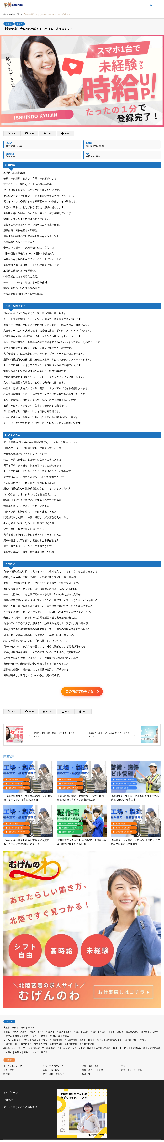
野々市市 (34, 1045)
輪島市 (24, 1045)
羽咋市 (100, 1040)
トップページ (10, 1093)
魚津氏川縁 (55, 1036)
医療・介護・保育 (90, 1066)
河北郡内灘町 (56, 1040)
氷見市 (9, 1036)
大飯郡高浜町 (154, 1049)
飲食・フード (88, 1075)
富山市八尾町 (132, 1032)
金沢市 (44, 1045)
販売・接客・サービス (131, 1071)
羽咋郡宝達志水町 (114, 1040)
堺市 (23, 1028)
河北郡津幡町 (71, 1040)
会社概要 (8, 1100)
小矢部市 (154, 1032)
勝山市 (90, 1049)
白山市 (91, 1040)
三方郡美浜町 (48, 1049)
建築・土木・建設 (51, 1071)
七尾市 (26, 1040)
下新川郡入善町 (19, 1032)
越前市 (36, 1053)
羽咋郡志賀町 (131, 1040)
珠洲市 (83, 1040)
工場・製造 (8, 1071)
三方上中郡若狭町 (31, 1049)
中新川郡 (50, 1032)
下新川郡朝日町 (36, 1032)
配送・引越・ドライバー (54, 1075)
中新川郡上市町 (64, 1032)
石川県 (6, 1040)
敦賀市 (18, 1053)
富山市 (120, 1032)
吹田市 (15, 1028)
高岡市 (36, 1036)
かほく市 (16, 1040)
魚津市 (44, 1036)
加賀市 (35, 1040)
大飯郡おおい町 (138, 1049)
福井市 (27, 1053)
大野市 (125, 1049)
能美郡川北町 (12, 1045)
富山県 (9, 23)
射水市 (20, 23)
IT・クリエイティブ (12, 1066)
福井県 (6, 1049)
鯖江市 (44, 1053)
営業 (123, 1066)
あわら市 (16, 1049)
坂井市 (116, 1049)
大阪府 (6, 1028)
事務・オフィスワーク (53, 1066)
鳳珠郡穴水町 (56, 1045)
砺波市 (27, 1036)
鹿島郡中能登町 (87, 1045)
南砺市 (111, 1032)
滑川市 (18, 1036)
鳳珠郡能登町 (71, 1045)
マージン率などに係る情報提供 (20, 1107)
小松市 (44, 1040)
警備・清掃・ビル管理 (92, 1071)
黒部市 (66, 1036)
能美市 (143, 1040)
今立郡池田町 (78, 1049)
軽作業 (6, 1075)
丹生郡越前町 (63, 1049)
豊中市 (31, 1028)
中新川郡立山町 (81, 1032)
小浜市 (9, 1053)
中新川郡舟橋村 (98, 1032)
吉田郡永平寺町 (103, 1049)
